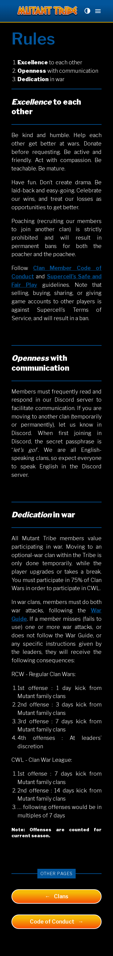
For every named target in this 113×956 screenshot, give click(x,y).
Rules (33, 38)
